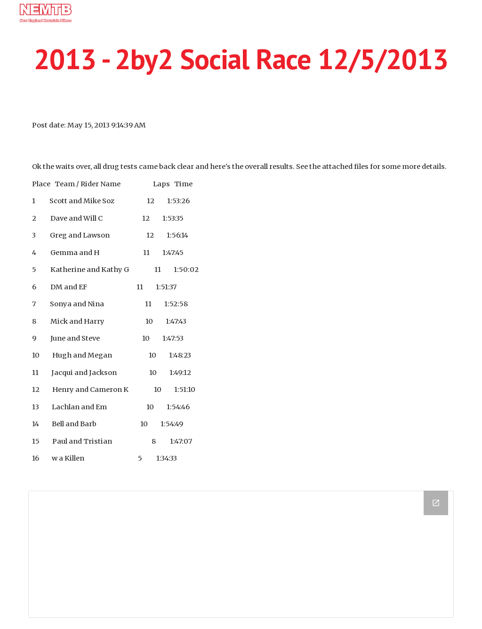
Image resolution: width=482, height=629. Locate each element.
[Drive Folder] (241, 554)
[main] (241, 59)
